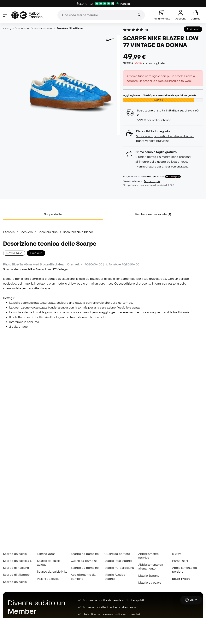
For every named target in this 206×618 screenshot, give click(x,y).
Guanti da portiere (117, 553)
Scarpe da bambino (85, 553)
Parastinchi (180, 560)
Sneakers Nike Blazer (70, 28)
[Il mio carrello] (195, 15)
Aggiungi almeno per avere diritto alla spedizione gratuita (159, 95)
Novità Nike (14, 253)
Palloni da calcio (48, 578)
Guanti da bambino (84, 560)
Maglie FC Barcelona (119, 567)
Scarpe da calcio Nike (52, 571)
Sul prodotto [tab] (53, 214)
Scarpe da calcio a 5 (17, 560)
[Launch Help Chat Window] (191, 600)
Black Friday (181, 578)
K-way (176, 553)
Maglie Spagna (148, 575)
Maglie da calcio (149, 582)
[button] (163, 136)
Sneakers (24, 28)
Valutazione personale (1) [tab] (153, 214)
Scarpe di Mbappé (16, 574)
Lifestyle (8, 28)
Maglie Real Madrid (118, 560)
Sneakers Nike (43, 28)
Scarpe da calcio (15, 553)
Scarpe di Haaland (16, 567)
